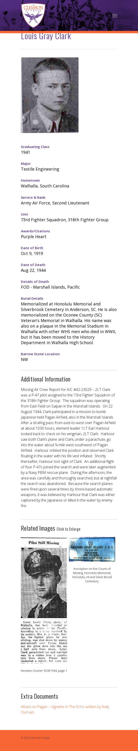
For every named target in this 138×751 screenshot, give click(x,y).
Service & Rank (33, 197)
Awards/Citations (35, 231)
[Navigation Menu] (114, 15)
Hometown (30, 180)
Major (26, 163)
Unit (24, 214)
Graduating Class (35, 146)
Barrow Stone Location (40, 354)
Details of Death (35, 281)
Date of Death (33, 264)
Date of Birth (32, 247)
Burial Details (32, 298)
